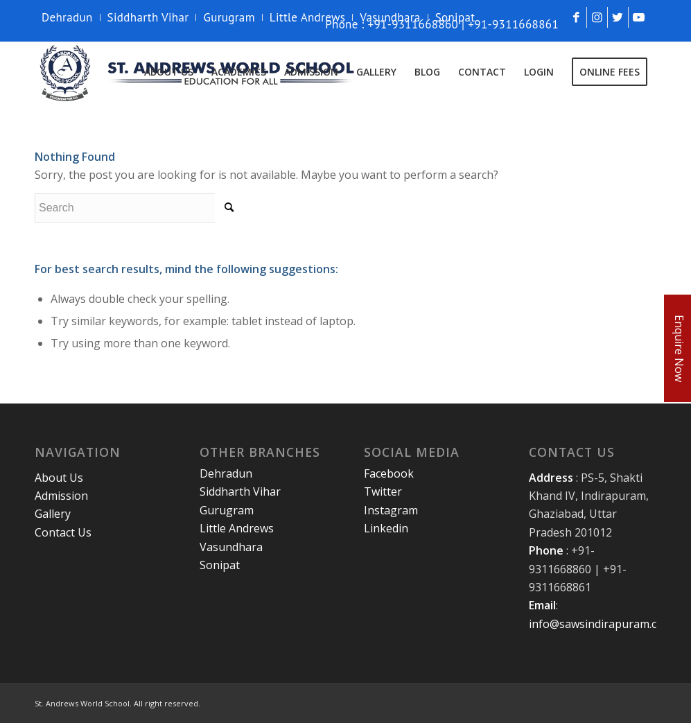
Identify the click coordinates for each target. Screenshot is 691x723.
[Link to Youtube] (639, 17)
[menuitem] (71, 17)
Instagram (391, 510)
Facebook (389, 473)
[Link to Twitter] (618, 17)
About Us (59, 477)
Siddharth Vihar (148, 17)
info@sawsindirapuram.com (601, 623)
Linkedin (386, 528)
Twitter (383, 491)
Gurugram (228, 17)
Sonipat (455, 17)
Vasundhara (390, 17)
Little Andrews (308, 17)
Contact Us (63, 532)
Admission (61, 495)
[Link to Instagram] (597, 17)
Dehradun (67, 17)
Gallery (53, 513)
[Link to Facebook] (576, 17)
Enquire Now (679, 348)
